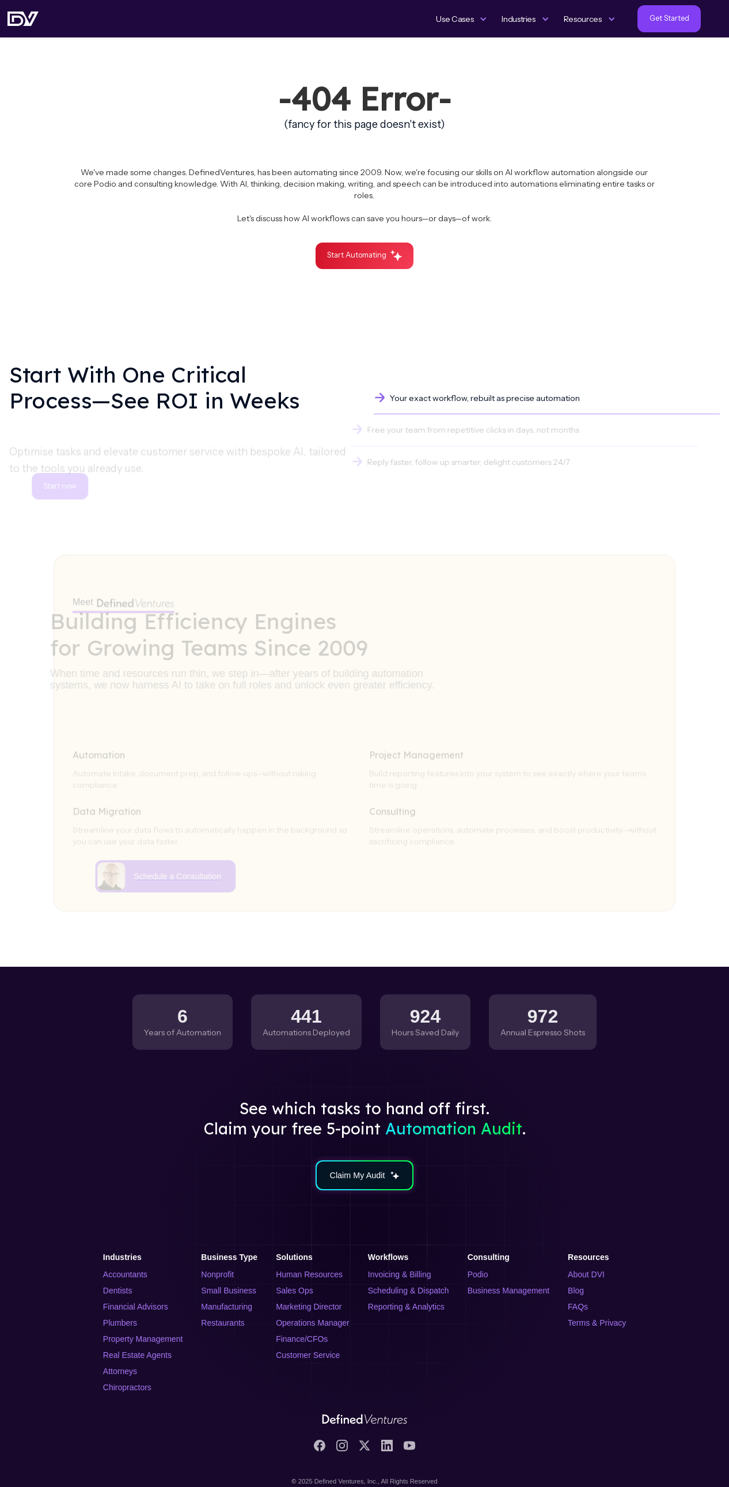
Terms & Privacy (597, 1322)
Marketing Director (308, 1306)
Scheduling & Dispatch (408, 1290)
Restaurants (222, 1322)
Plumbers (120, 1322)
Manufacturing (226, 1306)
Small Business (228, 1290)
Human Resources (309, 1274)
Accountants (125, 1274)
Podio (478, 1274)
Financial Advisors (135, 1306)
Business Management (508, 1290)
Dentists (117, 1290)
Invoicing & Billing (399, 1274)
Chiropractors (127, 1387)
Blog (576, 1290)
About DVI (586, 1274)
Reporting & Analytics (406, 1306)
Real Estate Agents (137, 1355)
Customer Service (308, 1355)
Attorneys (120, 1371)
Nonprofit (217, 1274)
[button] (461, 19)
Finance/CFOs (302, 1339)
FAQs (578, 1306)
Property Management (143, 1339)
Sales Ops (294, 1290)
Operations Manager (313, 1322)
